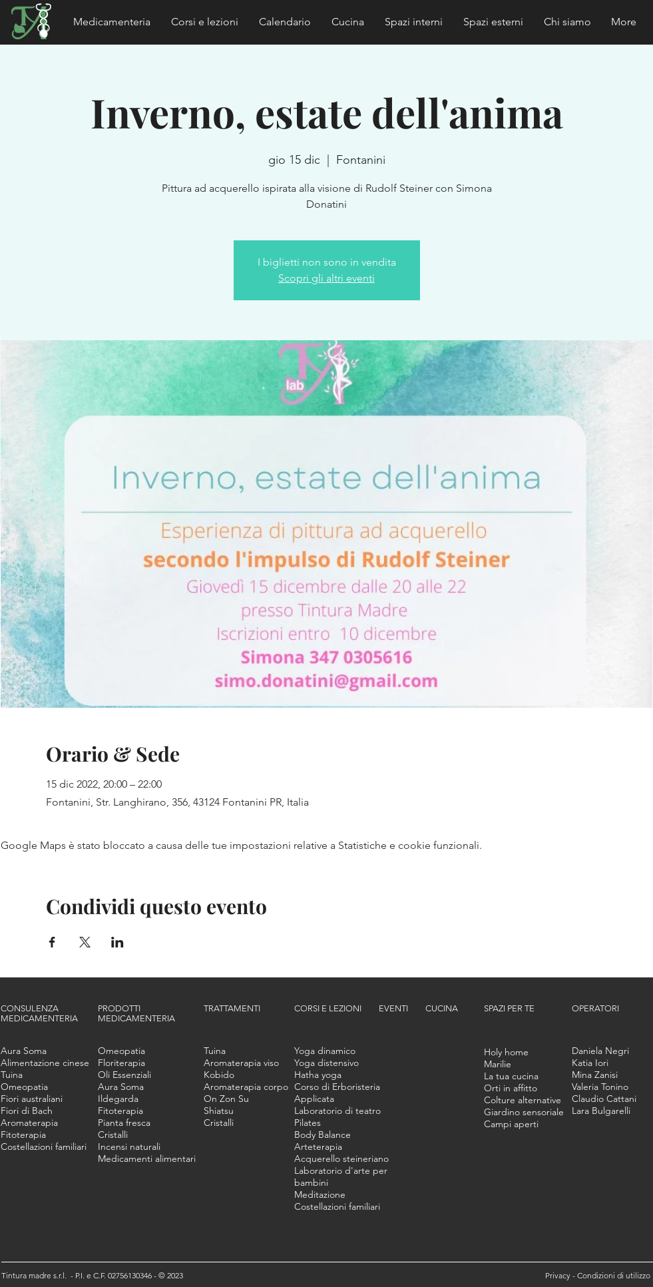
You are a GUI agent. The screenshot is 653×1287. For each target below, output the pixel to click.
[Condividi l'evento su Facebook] (52, 942)
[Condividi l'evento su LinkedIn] (117, 942)
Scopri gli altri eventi (326, 278)
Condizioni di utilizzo (613, 1275)
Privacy (558, 1275)
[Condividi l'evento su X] (85, 942)
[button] (112, 22)
